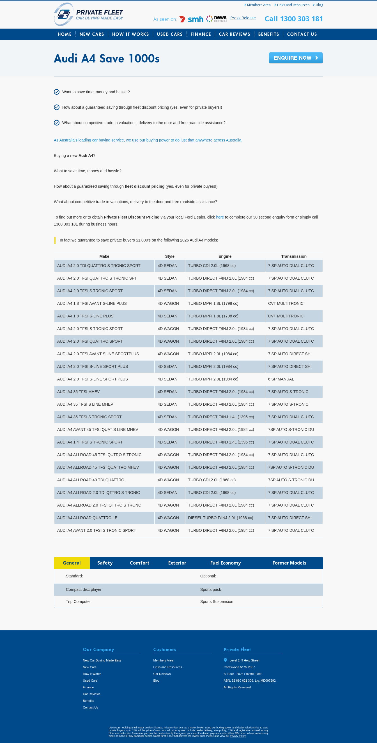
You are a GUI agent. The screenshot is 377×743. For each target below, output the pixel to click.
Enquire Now (296, 58)
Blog (319, 5)
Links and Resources (293, 5)
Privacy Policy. (238, 736)
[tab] (72, 563)
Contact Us (302, 34)
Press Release (243, 17)
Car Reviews (234, 34)
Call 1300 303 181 (294, 18)
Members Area (259, 5)
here (220, 217)
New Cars (92, 34)
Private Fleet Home (89, 14)
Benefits (268, 34)
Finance (201, 34)
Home (65, 34)
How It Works (130, 34)
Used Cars (170, 34)
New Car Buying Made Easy (102, 660)
